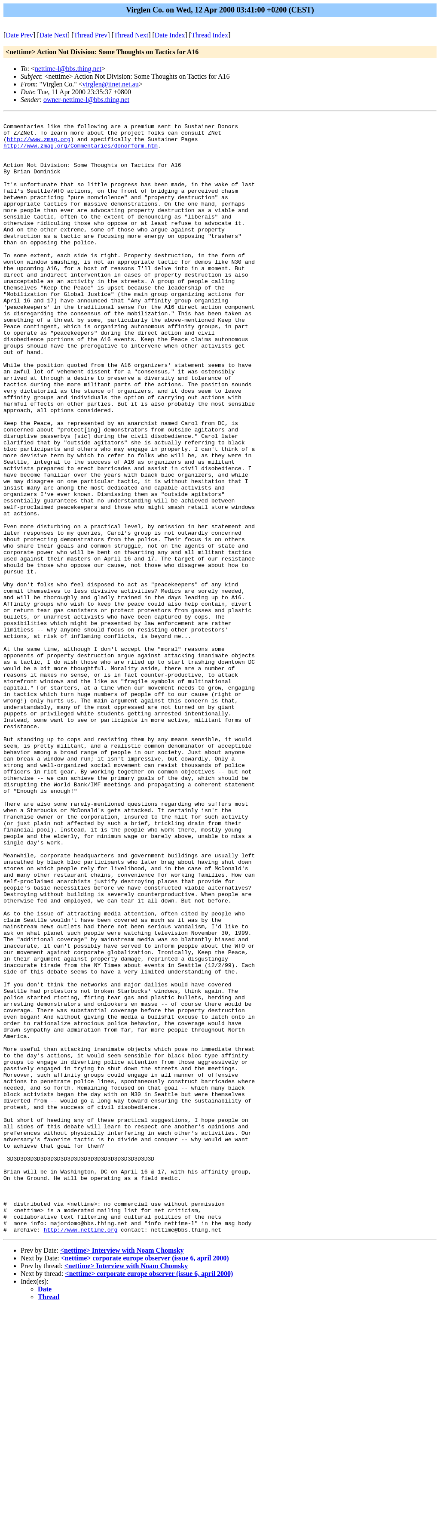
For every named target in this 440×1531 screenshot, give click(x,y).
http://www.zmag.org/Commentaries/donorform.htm (80, 152)
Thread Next (131, 35)
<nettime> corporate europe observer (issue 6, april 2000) (145, 1481)
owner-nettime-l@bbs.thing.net (86, 99)
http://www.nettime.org (81, 1453)
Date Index (170, 35)
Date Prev (19, 35)
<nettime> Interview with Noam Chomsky (122, 1473)
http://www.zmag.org (38, 144)
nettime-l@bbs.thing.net (68, 68)
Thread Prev (90, 35)
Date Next (53, 35)
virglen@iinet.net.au (110, 84)
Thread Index (209, 35)
